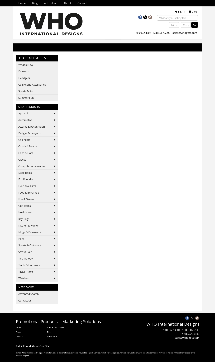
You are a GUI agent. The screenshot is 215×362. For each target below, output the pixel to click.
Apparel (23, 113)
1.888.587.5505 (161, 33)
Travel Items (25, 272)
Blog (35, 3)
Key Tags (23, 219)
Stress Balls (25, 252)
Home (22, 3)
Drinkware (24, 71)
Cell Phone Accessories (32, 84)
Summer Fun (26, 98)
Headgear (24, 78)
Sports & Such (26, 91)
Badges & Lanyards (30, 133)
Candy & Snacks (27, 146)
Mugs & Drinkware (29, 232)
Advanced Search (28, 294)
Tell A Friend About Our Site (32, 346)
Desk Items (25, 173)
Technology (25, 258)
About (67, 3)
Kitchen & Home (28, 225)
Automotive (25, 120)
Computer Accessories (31, 166)
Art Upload (50, 3)
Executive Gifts (27, 186)
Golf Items (24, 206)
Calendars (24, 140)
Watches (23, 278)
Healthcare (25, 212)
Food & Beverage (28, 192)
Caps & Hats (25, 153)
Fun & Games (26, 199)
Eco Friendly (25, 179)
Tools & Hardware (29, 265)
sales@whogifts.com (184, 33)
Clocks (22, 159)
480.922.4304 (143, 33)
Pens (21, 239)
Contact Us (25, 300)
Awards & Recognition (31, 126)
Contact (82, 3)
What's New (25, 65)
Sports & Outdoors (29, 245)
